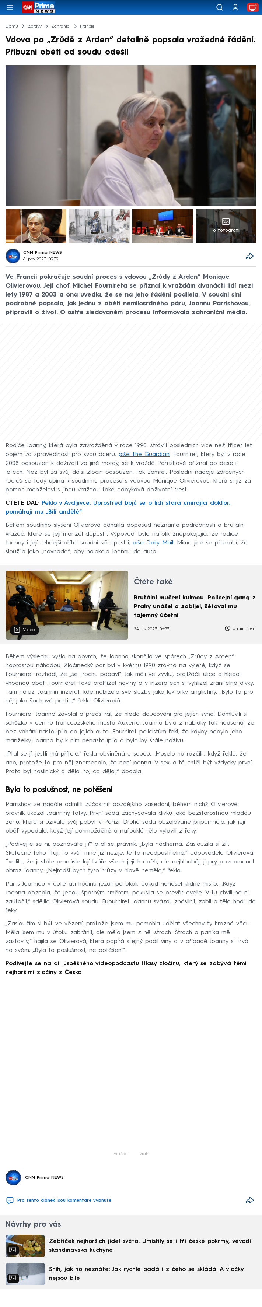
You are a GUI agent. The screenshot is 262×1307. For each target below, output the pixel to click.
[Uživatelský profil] (235, 7)
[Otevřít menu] (10, 7)
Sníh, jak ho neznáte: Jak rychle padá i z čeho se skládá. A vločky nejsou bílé (146, 1273)
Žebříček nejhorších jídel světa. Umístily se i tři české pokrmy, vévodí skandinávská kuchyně (150, 1245)
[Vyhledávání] (219, 7)
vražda (121, 1154)
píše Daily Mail (153, 543)
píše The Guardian (144, 455)
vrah (144, 1154)
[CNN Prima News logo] (38, 7)
